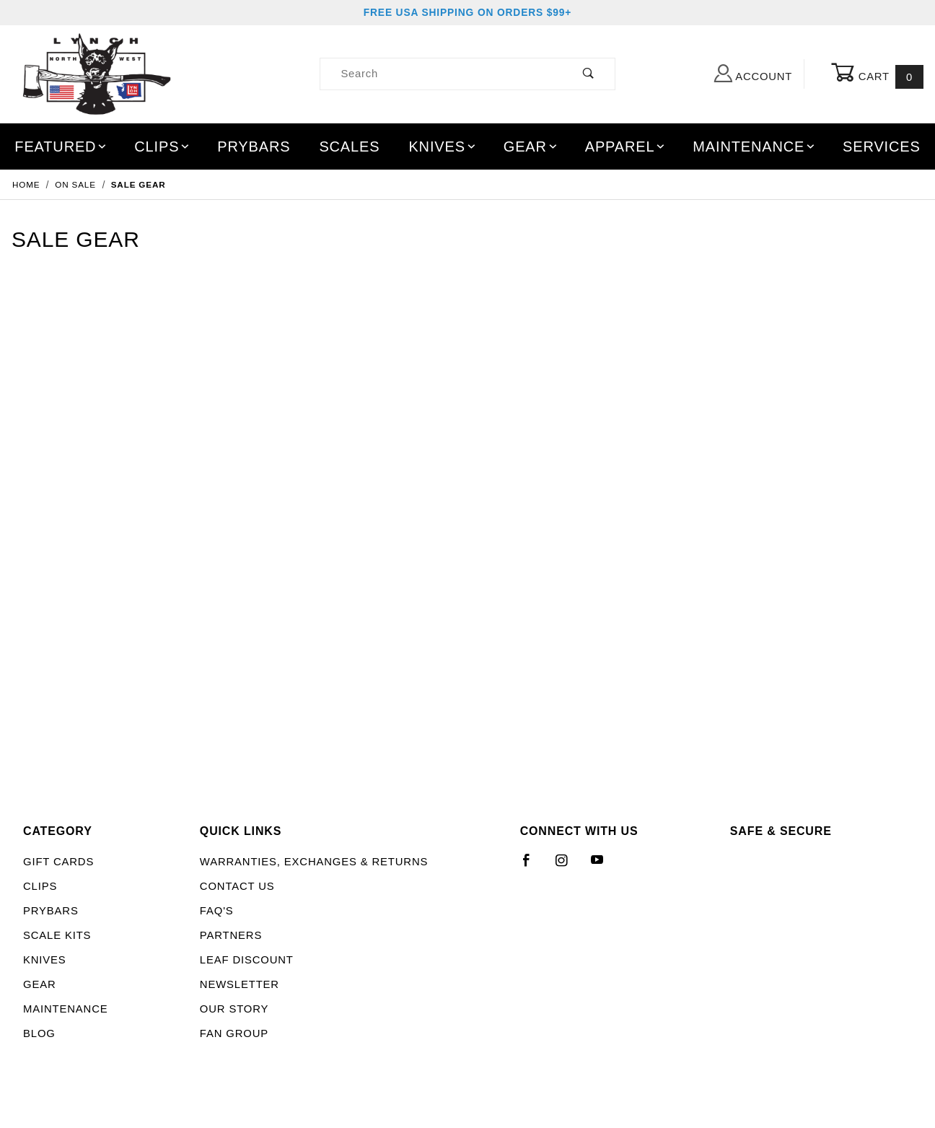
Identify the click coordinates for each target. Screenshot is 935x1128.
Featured (61, 146)
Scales (349, 146)
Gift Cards (58, 861)
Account (753, 73)
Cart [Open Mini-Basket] (877, 74)
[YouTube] (604, 866)
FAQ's (217, 911)
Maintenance (754, 146)
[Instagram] (568, 866)
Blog (39, 1033)
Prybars (253, 146)
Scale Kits (57, 935)
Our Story (234, 1009)
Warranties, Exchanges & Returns (314, 861)
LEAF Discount (247, 960)
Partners (231, 935)
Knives (442, 146)
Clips (162, 146)
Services (882, 146)
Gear (531, 146)
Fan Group (234, 1033)
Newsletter (239, 984)
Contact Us (237, 886)
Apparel (626, 146)
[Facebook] (532, 866)
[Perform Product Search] (588, 73)
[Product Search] (441, 73)
